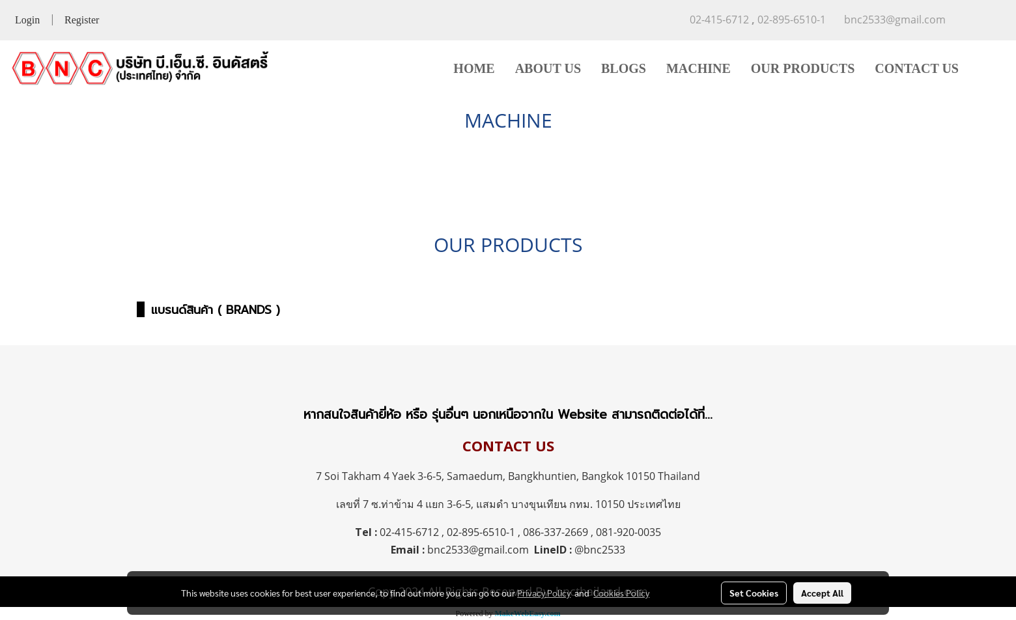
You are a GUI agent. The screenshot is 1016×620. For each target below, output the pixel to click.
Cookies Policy (621, 593)
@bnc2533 (599, 549)
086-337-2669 (555, 532)
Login (27, 19)
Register (81, 19)
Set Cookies (753, 593)
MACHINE (698, 68)
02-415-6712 (409, 532)
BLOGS (623, 68)
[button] (988, 68)
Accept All (822, 593)
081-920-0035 (628, 532)
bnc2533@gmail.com (478, 549)
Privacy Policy (544, 593)
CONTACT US (917, 68)
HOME (473, 68)
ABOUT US (548, 68)
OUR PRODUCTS (802, 68)
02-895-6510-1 (481, 532)
